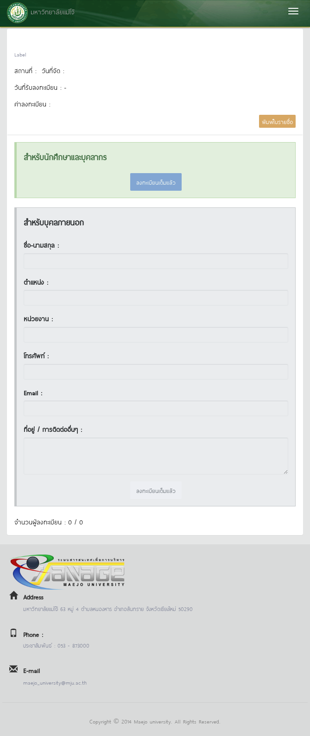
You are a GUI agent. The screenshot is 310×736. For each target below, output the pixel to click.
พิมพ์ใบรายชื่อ (277, 121)
